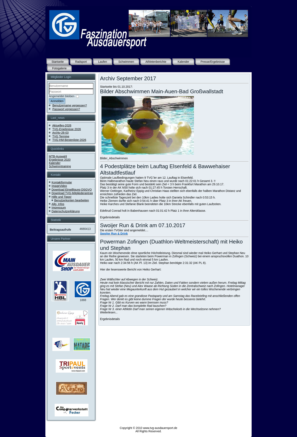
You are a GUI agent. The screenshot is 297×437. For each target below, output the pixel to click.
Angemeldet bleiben (61, 96)
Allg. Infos (58, 204)
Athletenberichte (155, 61)
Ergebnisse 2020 (60, 159)
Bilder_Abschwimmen (114, 158)
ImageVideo (59, 186)
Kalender (183, 61)
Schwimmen (126, 61)
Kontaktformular (62, 182)
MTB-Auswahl (58, 156)
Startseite (58, 61)
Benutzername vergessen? (69, 105)
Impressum (59, 207)
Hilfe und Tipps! (62, 196)
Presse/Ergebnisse (212, 61)
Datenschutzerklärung (66, 211)
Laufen (102, 61)
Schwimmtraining (60, 166)
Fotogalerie (59, 68)
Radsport (81, 61)
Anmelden (57, 101)
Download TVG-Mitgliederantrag (72, 193)
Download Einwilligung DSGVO (72, 189)
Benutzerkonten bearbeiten (71, 200)
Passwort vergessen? (66, 109)
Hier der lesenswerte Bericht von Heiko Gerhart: (130, 269)
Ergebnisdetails (110, 217)
